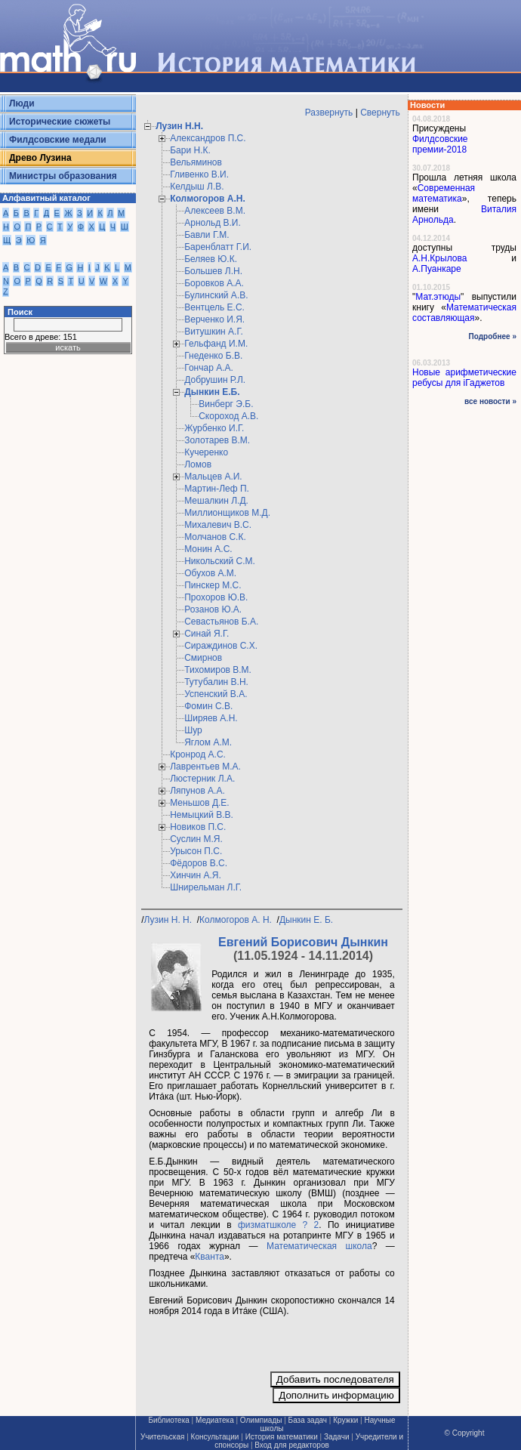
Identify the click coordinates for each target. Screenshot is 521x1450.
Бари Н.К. (190, 150)
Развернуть (329, 112)
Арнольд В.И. (212, 223)
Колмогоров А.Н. (207, 198)
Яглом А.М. (208, 742)
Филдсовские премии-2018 (440, 144)
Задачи (337, 1437)
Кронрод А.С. (198, 754)
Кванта (209, 1256)
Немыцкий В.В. (201, 815)
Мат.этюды (438, 297)
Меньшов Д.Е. (200, 803)
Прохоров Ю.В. (216, 597)
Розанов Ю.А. (213, 609)
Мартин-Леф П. (216, 488)
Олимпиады (261, 1420)
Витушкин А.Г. (213, 331)
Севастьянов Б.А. (221, 621)
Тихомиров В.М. (217, 670)
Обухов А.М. (210, 573)
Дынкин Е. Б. (307, 920)
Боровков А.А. (214, 283)
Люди (22, 103)
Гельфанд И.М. (216, 343)
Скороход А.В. (228, 416)
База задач (307, 1420)
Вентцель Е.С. (214, 307)
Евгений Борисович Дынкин (303, 942)
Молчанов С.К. (215, 537)
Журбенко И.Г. (214, 428)
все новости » (490, 401)
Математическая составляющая (464, 312)
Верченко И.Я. (214, 319)
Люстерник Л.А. (202, 778)
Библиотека (168, 1420)
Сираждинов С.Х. (220, 645)
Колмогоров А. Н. (236, 920)
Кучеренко (206, 452)
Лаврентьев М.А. (205, 766)
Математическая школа (319, 1246)
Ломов (197, 464)
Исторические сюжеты (59, 121)
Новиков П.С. (198, 827)
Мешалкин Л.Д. (216, 500)
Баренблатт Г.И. (217, 247)
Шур (193, 730)
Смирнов (203, 657)
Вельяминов (196, 162)
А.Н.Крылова (439, 258)
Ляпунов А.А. (197, 790)
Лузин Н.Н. (179, 126)
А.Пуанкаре (436, 269)
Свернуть (380, 112)
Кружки (345, 1420)
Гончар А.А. (208, 367)
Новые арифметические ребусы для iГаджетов (464, 377)
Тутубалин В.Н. (216, 682)
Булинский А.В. (216, 295)
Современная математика (443, 193)
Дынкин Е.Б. (211, 392)
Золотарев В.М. (217, 440)
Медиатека (215, 1420)
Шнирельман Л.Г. (206, 887)
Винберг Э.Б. (226, 404)
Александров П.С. (207, 138)
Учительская (162, 1437)
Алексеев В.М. (214, 210)
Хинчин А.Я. (195, 875)
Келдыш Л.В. (197, 186)
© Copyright (465, 1433)
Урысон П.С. (196, 851)
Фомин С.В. (208, 706)
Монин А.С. (208, 549)
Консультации (215, 1437)
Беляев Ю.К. (210, 259)
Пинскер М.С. (212, 585)
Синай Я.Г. (206, 633)
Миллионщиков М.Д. (227, 513)
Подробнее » (492, 336)
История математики (281, 1437)
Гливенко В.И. (199, 174)
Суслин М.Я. (196, 839)
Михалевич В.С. (217, 525)
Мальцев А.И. (213, 476)
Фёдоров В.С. (198, 863)
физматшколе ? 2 (278, 1225)
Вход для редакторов (291, 1445)
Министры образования (63, 176)
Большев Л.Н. (213, 271)
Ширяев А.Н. (210, 718)
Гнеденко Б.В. (213, 355)
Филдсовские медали (57, 139)
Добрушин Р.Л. (214, 380)
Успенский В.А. (215, 694)
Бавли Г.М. (206, 235)
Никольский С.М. (219, 561)
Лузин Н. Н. (169, 920)
